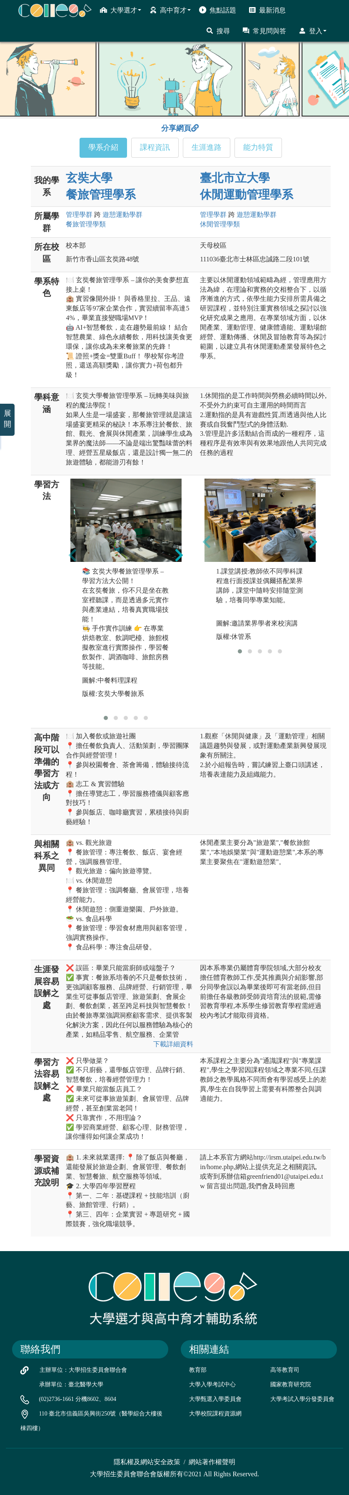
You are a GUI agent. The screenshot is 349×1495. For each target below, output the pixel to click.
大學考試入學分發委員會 (302, 1399)
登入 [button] (313, 31)
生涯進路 (207, 147)
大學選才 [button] (120, 10)
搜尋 (218, 31)
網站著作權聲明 (212, 1461)
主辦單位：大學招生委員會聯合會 (83, 1370)
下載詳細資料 (173, 1044)
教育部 (198, 1370)
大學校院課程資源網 (215, 1414)
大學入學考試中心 (212, 1384)
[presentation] (72, 555)
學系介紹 (103, 147)
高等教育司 (284, 1370)
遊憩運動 (122, 214)
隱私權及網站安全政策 (147, 1461)
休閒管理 (220, 224)
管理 (79, 214)
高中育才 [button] (170, 10)
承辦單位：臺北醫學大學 (71, 1384)
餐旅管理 (86, 224)
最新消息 (267, 10)
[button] (106, 718)
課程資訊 (155, 147)
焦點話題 (217, 10)
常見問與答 (264, 31)
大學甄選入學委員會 (215, 1399)
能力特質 (258, 147)
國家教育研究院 (290, 1384)
